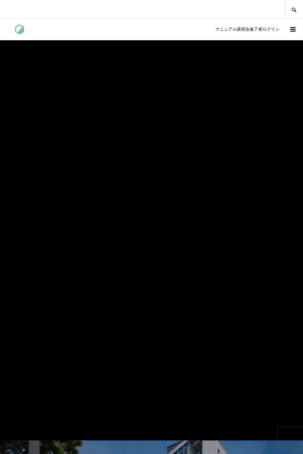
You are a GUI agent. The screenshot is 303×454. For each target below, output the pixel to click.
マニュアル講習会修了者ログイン (246, 29)
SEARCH (293, 9)
